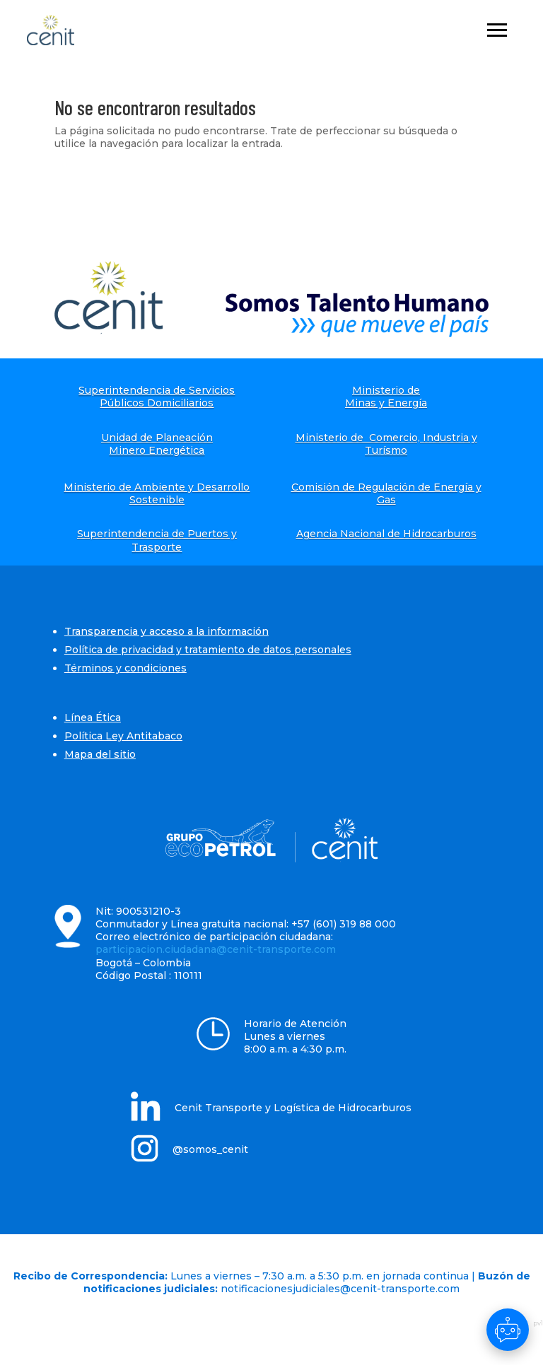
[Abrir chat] (507, 1329)
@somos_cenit (210, 1149)
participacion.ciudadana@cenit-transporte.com (215, 949)
